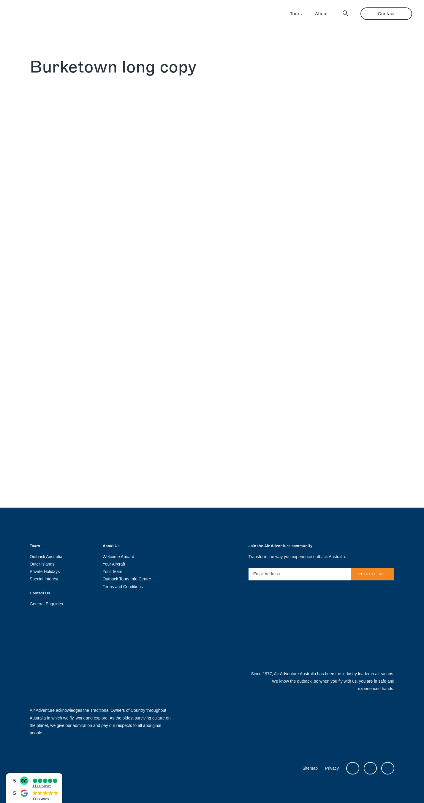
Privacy (332, 768)
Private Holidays (45, 571)
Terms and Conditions (123, 586)
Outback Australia (46, 556)
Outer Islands (42, 564)
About (321, 13)
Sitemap (310, 768)
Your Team (112, 571)
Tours (296, 13)
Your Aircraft (114, 564)
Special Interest (44, 579)
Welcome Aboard (118, 556)
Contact (386, 13)
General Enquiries (46, 604)
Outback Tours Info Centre (127, 579)
